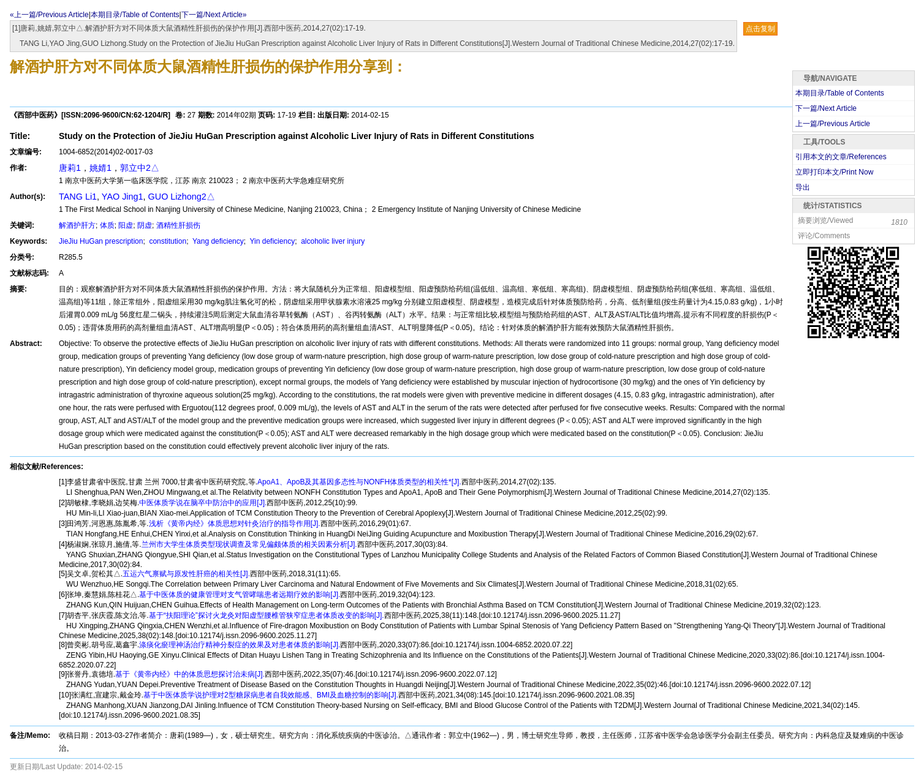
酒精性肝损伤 (178, 225)
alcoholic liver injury (332, 241)
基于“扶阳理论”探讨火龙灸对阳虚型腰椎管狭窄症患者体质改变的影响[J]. (266, 615)
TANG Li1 (78, 196)
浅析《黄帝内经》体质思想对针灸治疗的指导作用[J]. (234, 523)
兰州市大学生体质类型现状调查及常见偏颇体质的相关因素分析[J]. (249, 544)
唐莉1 (70, 168)
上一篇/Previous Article (832, 123)
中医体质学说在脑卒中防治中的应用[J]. (203, 502)
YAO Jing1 (122, 196)
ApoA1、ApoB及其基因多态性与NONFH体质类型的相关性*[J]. (359, 482)
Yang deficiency (217, 241)
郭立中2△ (139, 168)
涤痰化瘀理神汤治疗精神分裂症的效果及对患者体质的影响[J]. (239, 645)
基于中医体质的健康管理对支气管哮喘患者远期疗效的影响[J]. (239, 594)
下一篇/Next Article (826, 108)
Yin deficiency (271, 241)
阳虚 (125, 225)
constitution (166, 241)
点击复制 (760, 28)
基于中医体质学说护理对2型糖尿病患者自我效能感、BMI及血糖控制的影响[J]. (270, 695)
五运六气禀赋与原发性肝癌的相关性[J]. (186, 574)
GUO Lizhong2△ (181, 196)
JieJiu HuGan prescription (101, 241)
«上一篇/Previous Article (49, 14)
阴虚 (144, 225)
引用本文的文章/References (841, 156)
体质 (107, 225)
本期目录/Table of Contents (135, 14)
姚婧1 (100, 168)
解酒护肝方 (77, 225)
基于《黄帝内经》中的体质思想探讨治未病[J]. (190, 674)
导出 (802, 187)
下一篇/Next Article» (214, 14)
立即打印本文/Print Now (834, 172)
